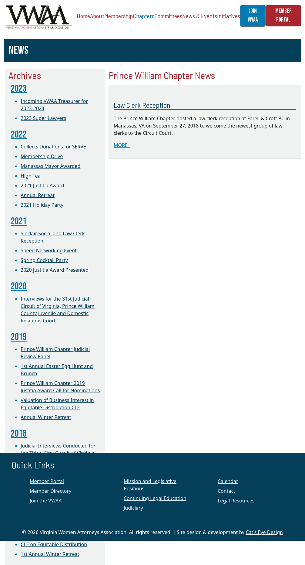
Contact (226, 491)
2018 (19, 434)
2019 (19, 337)
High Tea (31, 175)
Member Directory (50, 491)
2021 (19, 221)
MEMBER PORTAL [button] (283, 15)
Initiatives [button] (228, 15)
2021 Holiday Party (42, 205)
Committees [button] (168, 15)
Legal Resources (236, 500)
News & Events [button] (199, 15)
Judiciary (133, 508)
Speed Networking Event (49, 250)
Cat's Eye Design (264, 532)
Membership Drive (42, 156)
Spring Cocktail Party (44, 260)
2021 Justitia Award (42, 185)
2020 (19, 286)
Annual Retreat (38, 195)
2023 (19, 89)
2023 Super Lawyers (43, 118)
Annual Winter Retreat (46, 417)
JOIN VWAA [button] (253, 15)
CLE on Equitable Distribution (54, 544)
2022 (19, 135)
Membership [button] (118, 15)
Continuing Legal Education (155, 498)
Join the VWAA (46, 500)
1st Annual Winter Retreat (50, 554)
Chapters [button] (143, 15)
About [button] (97, 15)
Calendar (228, 481)
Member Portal (47, 481)
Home (83, 15)
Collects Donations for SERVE (53, 146)
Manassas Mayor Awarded (50, 166)
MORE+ (122, 145)
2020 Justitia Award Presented (55, 270)
